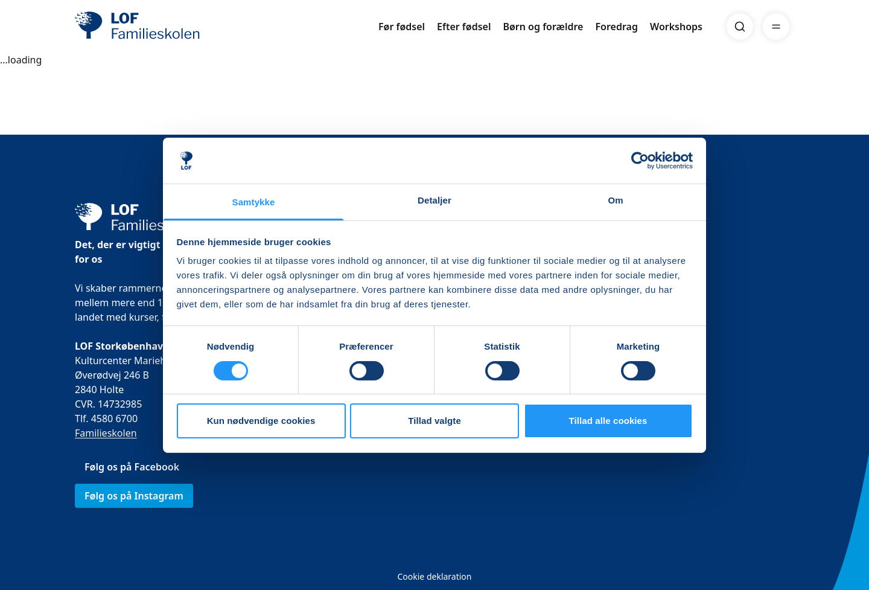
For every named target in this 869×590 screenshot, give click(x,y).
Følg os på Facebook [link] (131, 466)
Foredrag (616, 26)
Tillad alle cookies (607, 420)
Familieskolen (106, 433)
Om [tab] (615, 200)
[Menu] (776, 26)
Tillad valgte (434, 420)
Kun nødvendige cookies (261, 420)
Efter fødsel (464, 26)
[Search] (740, 26)
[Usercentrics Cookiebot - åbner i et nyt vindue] (640, 161)
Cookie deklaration (434, 576)
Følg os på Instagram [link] (133, 495)
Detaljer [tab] (434, 200)
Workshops (676, 26)
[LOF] (163, 26)
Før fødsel (401, 26)
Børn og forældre (543, 26)
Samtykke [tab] (253, 202)
